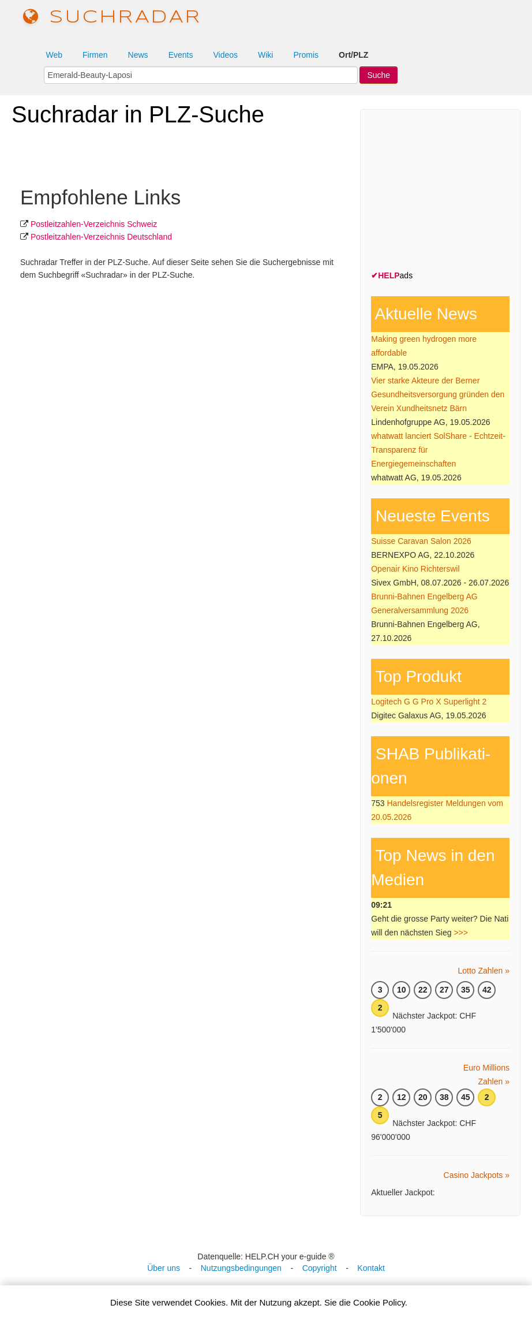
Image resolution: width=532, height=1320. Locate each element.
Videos (225, 54)
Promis (306, 54)
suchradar (112, 17)
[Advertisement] (451, 192)
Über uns (163, 1268)
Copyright (319, 1268)
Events (180, 54)
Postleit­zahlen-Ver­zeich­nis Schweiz (94, 224)
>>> (461, 932)
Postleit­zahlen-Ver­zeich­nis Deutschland (101, 236)
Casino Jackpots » (476, 1175)
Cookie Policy (379, 1302)
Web (54, 54)
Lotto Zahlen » (483, 970)
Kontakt (370, 1268)
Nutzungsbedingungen (241, 1268)
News (138, 54)
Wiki (265, 54)
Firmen (95, 54)
